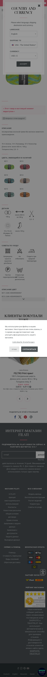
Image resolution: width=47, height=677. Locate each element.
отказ (14, 349)
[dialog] (23, 338)
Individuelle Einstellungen (23, 342)
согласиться (29, 349)
